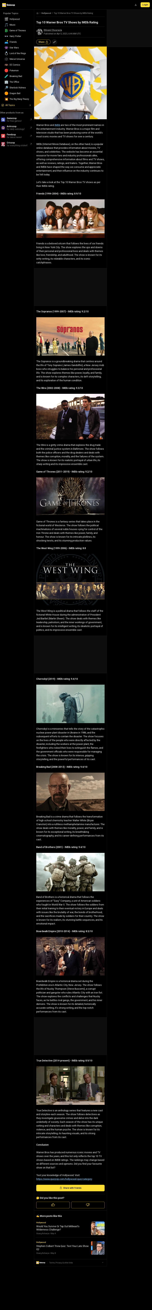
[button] (17, 19)
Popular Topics (10, 13)
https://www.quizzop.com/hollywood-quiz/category (64, 1179)
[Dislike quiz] (88, 1205)
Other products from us (11, 112)
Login (145, 4)
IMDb (57, 125)
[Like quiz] (53, 1205)
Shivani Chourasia (53, 30)
